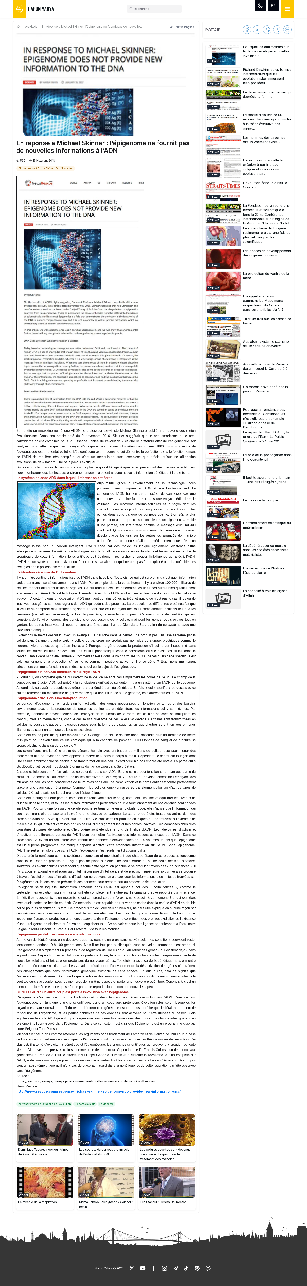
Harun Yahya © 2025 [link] (109, 1268)
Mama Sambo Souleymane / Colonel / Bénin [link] (106, 1204)
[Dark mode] (260, 5)
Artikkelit (31, 26)
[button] (45, 1137)
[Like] (132, 1268)
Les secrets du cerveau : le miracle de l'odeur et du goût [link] (104, 1151)
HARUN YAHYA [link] (41, 9)
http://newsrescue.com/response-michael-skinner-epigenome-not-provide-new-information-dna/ (98, 1091)
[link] (46, 168)
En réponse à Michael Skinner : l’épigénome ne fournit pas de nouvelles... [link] (92, 26)
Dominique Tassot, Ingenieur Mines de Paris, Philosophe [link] (43, 1151)
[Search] (156, 9)
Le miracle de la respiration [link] (37, 1202)
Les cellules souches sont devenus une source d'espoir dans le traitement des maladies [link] (165, 1154)
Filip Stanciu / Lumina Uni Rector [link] (163, 1202)
